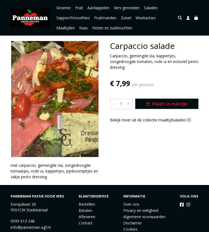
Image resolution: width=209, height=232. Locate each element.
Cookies (130, 229)
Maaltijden (65, 27)
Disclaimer (132, 222)
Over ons (131, 204)
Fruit (79, 7)
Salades (151, 7)
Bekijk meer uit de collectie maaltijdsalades (150, 120)
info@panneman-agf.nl (31, 227)
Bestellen (87, 204)
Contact (86, 222)
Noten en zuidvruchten (112, 27)
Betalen (85, 210)
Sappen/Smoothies (73, 17)
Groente (63, 7)
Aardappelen (98, 7)
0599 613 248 (23, 221)
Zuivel (126, 17)
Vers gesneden (127, 7)
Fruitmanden (105, 17)
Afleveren (87, 216)
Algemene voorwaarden (144, 216)
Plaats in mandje (166, 104)
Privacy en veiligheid (140, 210)
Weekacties (146, 17)
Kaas (83, 27)
